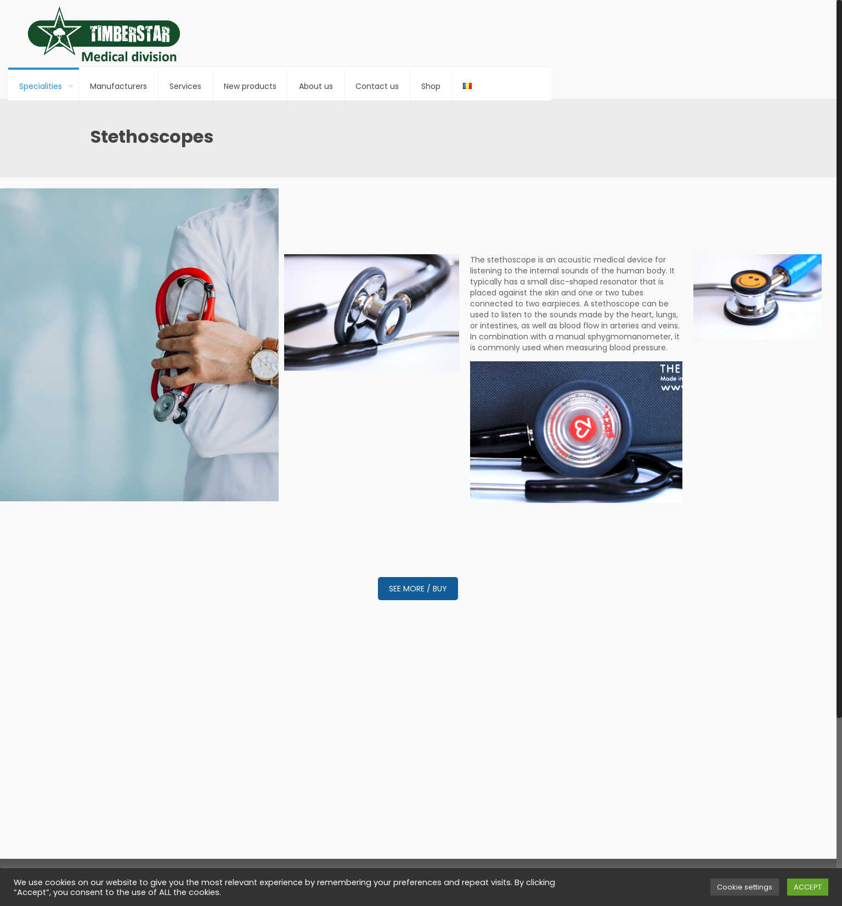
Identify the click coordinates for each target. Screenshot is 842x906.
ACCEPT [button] (808, 887)
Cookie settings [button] (744, 887)
